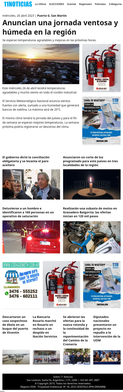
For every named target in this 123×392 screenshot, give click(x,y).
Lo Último (40, 4)
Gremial (71, 4)
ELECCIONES (56, 4)
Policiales (100, 4)
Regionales (85, 4)
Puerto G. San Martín (52, 16)
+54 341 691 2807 (89, 380)
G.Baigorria (115, 4)
